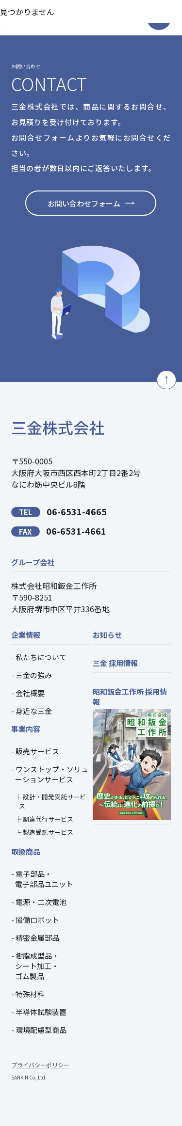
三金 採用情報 (115, 663)
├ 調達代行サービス (44, 819)
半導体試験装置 (41, 1012)
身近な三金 (34, 711)
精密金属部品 (37, 938)
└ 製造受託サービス (44, 832)
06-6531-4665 (59, 511)
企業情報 (25, 635)
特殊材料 (30, 994)
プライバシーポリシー (40, 1065)
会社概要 (30, 693)
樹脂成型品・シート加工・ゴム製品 (37, 966)
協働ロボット (37, 920)
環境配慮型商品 (41, 1030)
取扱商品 (25, 851)
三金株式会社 (57, 427)
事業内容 (25, 729)
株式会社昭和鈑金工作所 (54, 585)
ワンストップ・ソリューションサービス (51, 774)
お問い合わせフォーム (84, 203)
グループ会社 (32, 562)
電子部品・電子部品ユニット (44, 879)
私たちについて (41, 657)
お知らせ (107, 635)
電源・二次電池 (41, 902)
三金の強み (34, 675)
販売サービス (37, 751)
